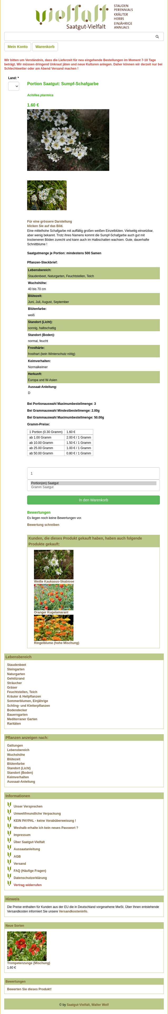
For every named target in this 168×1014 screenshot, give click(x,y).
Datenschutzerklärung (30, 878)
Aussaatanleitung (27, 849)
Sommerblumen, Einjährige (27, 701)
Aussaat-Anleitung (21, 782)
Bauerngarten (17, 715)
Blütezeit (13, 759)
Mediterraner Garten (22, 719)
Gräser (12, 687)
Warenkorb (45, 47)
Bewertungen (16, 981)
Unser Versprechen (28, 806)
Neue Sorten (15, 926)
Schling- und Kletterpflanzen (28, 706)
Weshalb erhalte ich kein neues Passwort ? (46, 828)
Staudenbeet (16, 665)
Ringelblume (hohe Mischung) (56, 643)
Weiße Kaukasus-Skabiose (54, 581)
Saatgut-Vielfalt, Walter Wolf (88, 1005)
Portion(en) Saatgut (93, 483)
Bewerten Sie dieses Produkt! (29, 989)
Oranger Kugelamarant (51, 612)
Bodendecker (17, 710)
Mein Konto (18, 47)
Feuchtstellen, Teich (22, 692)
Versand (20, 864)
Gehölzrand (15, 678)
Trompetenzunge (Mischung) (28, 963)
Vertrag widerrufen (28, 885)
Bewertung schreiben (43, 525)
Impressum (22, 835)
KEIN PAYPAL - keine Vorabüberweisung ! (45, 821)
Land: (13, 78)
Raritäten (14, 723)
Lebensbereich (18, 750)
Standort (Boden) (20, 773)
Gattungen (15, 745)
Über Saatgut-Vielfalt (29, 842)
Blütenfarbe (16, 764)
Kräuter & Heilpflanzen (24, 696)
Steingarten (15, 669)
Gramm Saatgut (93, 487)
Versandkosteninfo (73, 911)
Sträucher (14, 683)
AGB (17, 856)
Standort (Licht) (19, 768)
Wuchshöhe (16, 755)
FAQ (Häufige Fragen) (30, 871)
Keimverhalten (18, 777)
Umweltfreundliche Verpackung (37, 813)
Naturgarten (16, 674)
